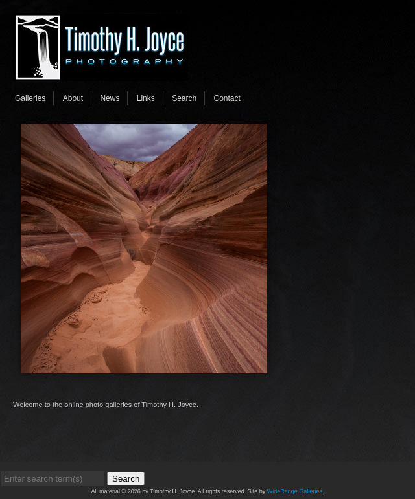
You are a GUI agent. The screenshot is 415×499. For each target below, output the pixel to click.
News (109, 98)
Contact (227, 98)
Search (184, 98)
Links (146, 98)
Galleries (30, 98)
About (73, 98)
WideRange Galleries (294, 491)
